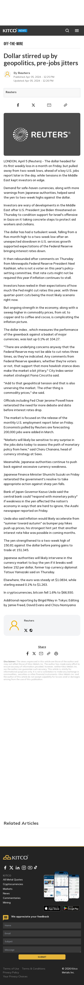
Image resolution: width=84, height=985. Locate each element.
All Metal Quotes (13, 879)
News (6, 893)
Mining (7, 902)
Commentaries (12, 898)
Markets (7, 888)
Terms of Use (11, 968)
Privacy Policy (11, 972)
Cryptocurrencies (13, 884)
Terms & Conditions (33, 968)
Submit (42, 956)
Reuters (24, 73)
